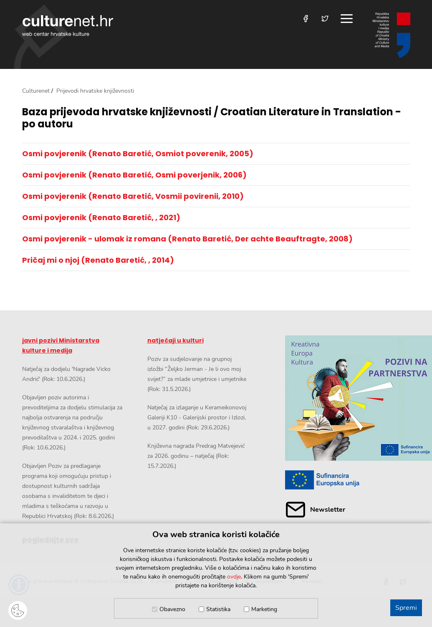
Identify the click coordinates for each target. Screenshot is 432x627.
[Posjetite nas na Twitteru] (324, 18)
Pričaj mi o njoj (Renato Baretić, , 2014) (98, 260)
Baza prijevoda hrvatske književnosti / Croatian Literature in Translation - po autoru (211, 118)
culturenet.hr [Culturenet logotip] (67, 25)
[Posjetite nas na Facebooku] (305, 18)
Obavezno (172, 609)
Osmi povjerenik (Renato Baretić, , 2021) (101, 217)
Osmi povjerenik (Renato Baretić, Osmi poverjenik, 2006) (134, 175)
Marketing (264, 609)
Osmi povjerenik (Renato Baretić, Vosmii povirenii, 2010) (133, 196)
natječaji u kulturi (175, 340)
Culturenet (36, 91)
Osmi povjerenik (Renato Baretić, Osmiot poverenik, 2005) (137, 153)
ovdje (234, 577)
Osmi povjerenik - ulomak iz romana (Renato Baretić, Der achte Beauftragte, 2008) (187, 239)
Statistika (218, 609)
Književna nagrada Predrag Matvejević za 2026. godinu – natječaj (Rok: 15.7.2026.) (196, 456)
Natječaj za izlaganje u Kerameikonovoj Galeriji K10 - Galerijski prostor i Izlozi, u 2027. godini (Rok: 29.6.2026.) (196, 418)
